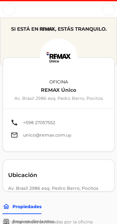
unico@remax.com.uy (47, 135)
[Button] (8, 9)
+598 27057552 (39, 122)
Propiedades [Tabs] (21, 206)
